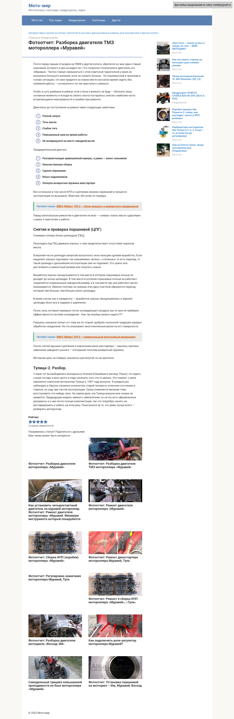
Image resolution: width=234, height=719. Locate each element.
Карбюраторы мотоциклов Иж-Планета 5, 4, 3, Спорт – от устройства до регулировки (188, 131)
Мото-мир (40, 5)
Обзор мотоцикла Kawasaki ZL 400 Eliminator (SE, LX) (188, 78)
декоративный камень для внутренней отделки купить (125, 33)
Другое (116, 20)
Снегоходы (98, 20)
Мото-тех (37, 20)
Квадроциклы (76, 20)
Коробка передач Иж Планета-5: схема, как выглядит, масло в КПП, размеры (186, 114)
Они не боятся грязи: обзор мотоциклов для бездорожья (188, 147)
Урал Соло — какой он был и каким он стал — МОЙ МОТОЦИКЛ (188, 46)
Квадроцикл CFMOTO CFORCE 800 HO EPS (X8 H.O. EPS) (188, 95)
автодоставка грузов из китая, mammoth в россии (59, 33)
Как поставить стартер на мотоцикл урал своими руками (187, 62)
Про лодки (55, 20)
